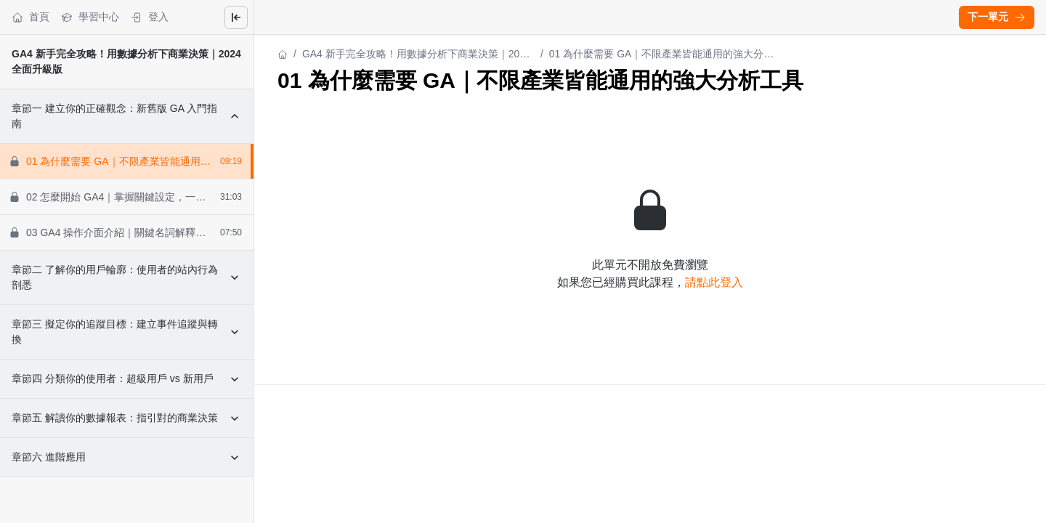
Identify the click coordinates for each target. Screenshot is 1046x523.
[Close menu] (236, 17)
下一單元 (997, 17)
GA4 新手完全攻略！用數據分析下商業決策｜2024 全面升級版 (416, 55)
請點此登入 (714, 282)
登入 (150, 17)
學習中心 (90, 17)
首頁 (30, 17)
